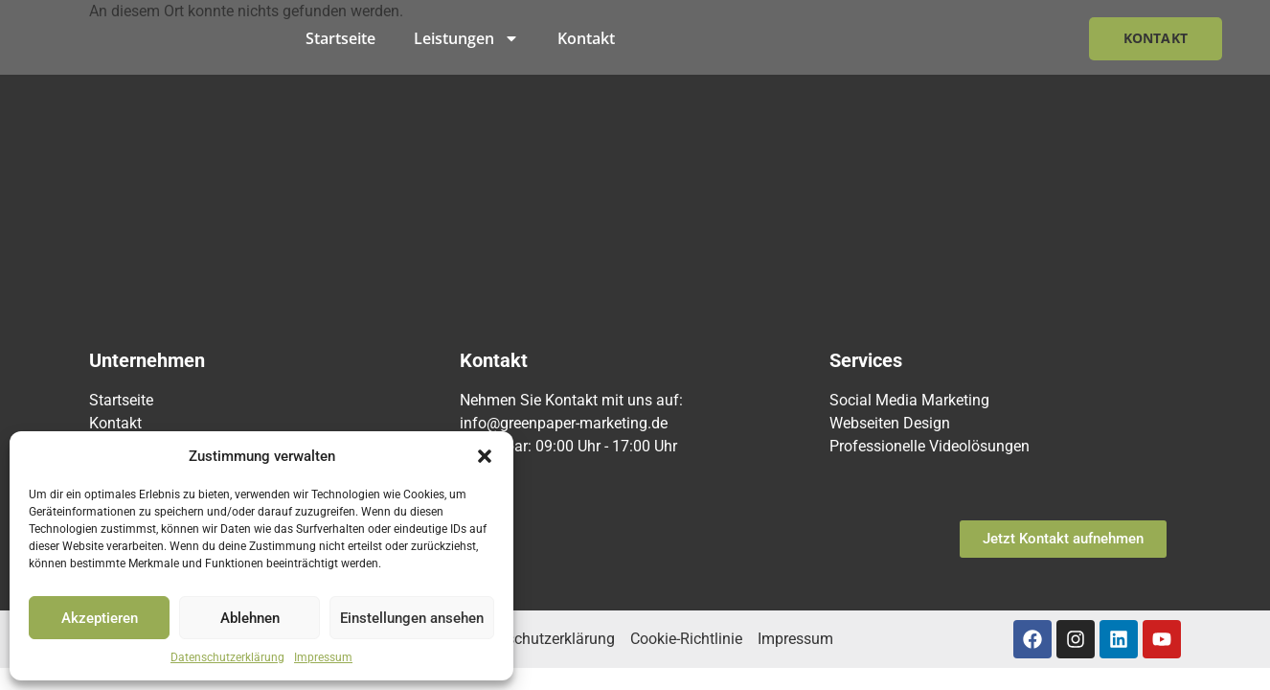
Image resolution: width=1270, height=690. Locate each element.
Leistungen (466, 38)
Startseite (340, 38)
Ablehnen (250, 618)
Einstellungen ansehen (412, 618)
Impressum (323, 657)
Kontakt (586, 38)
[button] (484, 456)
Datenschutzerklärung (227, 657)
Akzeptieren (99, 618)
